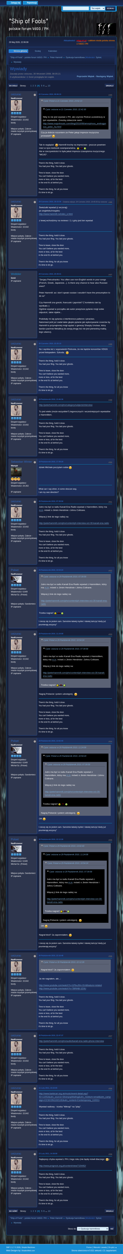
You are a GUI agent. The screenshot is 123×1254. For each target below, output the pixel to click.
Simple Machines (28, 1247)
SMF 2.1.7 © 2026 (13, 1247)
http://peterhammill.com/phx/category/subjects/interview (65, 405)
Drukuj (110, 86)
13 (49, 85)
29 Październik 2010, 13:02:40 (51, 741)
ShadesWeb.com (28, 1251)
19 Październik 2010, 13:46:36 (51, 399)
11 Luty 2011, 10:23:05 (48, 1088)
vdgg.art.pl (81, 40)
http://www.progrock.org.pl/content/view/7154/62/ (62, 1165)
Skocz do (72, 1229)
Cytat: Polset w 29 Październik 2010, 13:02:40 (63, 846)
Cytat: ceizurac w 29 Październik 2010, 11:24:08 (64, 747)
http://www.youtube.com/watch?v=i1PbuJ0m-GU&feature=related (70, 985)
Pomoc (89, 1247)
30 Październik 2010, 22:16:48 (51, 955)
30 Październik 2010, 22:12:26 (51, 839)
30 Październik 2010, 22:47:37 (51, 1035)
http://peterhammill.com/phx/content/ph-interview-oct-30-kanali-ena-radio (74, 523)
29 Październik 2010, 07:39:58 (51, 501)
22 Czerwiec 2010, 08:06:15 (50, 94)
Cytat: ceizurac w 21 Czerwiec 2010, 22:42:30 (65, 109)
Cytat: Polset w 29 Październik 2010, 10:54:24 (63, 640)
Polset (15, 570)
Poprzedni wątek (85, 76)
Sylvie (98, 57)
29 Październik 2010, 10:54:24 (51, 570)
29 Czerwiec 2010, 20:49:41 (50, 274)
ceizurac (16, 94)
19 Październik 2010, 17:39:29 (51, 462)
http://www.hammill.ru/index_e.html (56, 214)
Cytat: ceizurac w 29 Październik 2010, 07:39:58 (64, 577)
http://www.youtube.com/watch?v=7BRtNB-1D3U (62, 988)
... (46, 85)
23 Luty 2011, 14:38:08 (48, 1154)
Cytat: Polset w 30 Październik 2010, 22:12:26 (63, 962)
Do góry (13, 1211)
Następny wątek (104, 76)
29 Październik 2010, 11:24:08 (51, 634)
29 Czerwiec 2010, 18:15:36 (50, 202)
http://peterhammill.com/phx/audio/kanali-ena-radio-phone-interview (71, 1041)
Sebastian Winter (21, 461)
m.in (41, 510)
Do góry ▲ (112, 1247)
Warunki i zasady (100, 1247)
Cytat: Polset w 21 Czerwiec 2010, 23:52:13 (62, 101)
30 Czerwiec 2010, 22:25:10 (50, 343)
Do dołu (13, 86)
